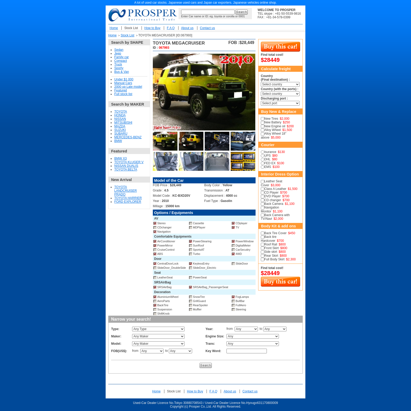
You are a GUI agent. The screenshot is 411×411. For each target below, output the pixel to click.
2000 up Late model (128, 87)
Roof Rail (270, 244)
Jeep (117, 53)
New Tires (271, 118)
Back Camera (273, 204)
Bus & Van (121, 72)
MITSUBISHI (123, 122)
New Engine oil (274, 126)
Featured (120, 90)
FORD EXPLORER (127, 202)
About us (187, 28)
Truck (118, 64)
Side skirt (270, 252)
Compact (120, 61)
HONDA (120, 115)
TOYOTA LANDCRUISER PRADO (125, 190)
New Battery (272, 122)
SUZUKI (120, 130)
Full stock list (123, 94)
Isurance (270, 152)
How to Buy (152, 28)
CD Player (271, 192)
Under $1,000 (123, 79)
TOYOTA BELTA (125, 169)
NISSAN (120, 119)
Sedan (118, 50)
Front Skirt (271, 248)
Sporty (118, 68)
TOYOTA (120, 111)
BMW (118, 141)
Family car (121, 57)
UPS (267, 155)
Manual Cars (123, 83)
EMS (267, 167)
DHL (267, 159)
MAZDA (119, 126)
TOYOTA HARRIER (128, 198)
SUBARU (120, 133)
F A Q (171, 28)
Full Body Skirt (274, 259)
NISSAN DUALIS (126, 166)
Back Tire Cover (275, 233)
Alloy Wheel (272, 130)
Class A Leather (275, 189)
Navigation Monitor (270, 209)
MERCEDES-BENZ (128, 137)
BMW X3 (120, 158)
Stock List (131, 28)
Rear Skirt (271, 255)
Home (114, 28)
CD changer (272, 200)
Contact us (207, 28)
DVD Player (272, 196)
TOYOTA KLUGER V (129, 162)
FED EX (269, 163)
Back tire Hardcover (269, 238)
